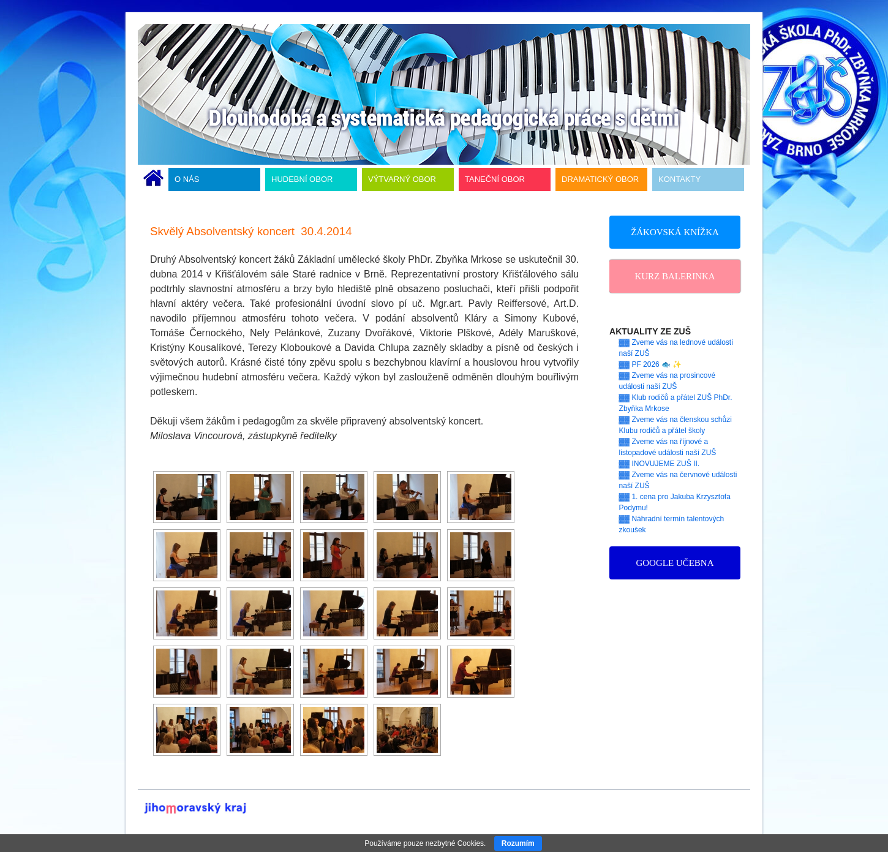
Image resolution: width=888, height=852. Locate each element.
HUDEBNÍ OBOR (302, 179)
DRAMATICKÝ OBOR (600, 179)
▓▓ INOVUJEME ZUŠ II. (659, 463)
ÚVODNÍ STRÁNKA (153, 179)
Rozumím (518, 843)
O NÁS (187, 179)
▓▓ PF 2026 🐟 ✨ (650, 364)
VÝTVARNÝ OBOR (402, 179)
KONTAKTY (679, 179)
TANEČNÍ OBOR (495, 179)
